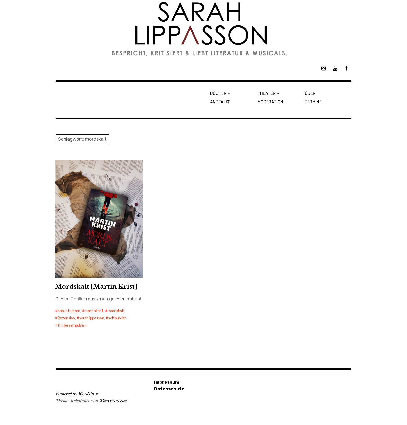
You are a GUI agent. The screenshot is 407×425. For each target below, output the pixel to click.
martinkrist (93, 311)
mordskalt (116, 311)
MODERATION (270, 101)
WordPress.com (113, 400)
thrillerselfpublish (72, 325)
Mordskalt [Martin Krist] (96, 286)
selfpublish (117, 318)
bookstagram (69, 311)
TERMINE (313, 101)
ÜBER (310, 93)
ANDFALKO (220, 101)
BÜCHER (218, 93)
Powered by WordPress (77, 393)
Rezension (66, 318)
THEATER (266, 93)
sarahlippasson (91, 318)
